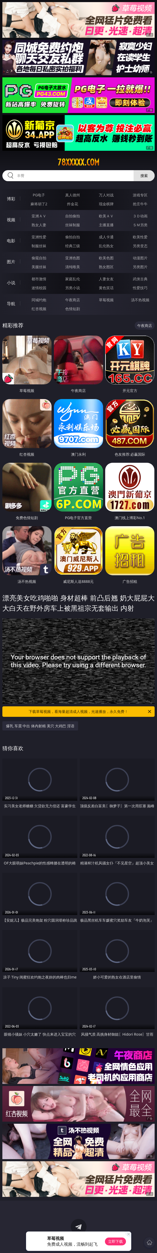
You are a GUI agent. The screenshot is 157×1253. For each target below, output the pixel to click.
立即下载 (115, 1241)
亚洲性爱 (39, 236)
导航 (11, 303)
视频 (11, 220)
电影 (11, 241)
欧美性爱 (140, 236)
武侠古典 (140, 278)
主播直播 (106, 224)
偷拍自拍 (72, 236)
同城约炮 (39, 299)
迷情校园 (39, 287)
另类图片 (140, 266)
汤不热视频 (140, 299)
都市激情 (39, 278)
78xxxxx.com (78, 162)
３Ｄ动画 (140, 215)
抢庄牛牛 (140, 203)
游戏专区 (140, 194)
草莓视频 (106, 299)
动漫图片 (140, 257)
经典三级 (72, 245)
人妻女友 (106, 278)
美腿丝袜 (39, 266)
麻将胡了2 (39, 203)
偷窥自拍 (39, 257)
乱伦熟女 (106, 245)
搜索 (144, 175)
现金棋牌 (106, 203)
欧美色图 (106, 257)
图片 (11, 262)
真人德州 (72, 194)
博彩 (11, 199)
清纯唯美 (72, 266)
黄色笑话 (106, 287)
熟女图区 (106, 266)
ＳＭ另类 (140, 224)
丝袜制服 (72, 224)
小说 (11, 283)
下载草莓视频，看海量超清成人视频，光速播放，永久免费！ (90, 711)
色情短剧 (72, 308)
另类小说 (72, 287)
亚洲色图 (72, 257)
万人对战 (106, 194)
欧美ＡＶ (106, 215)
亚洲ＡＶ (39, 215)
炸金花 (72, 203)
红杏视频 (39, 308)
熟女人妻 (39, 224)
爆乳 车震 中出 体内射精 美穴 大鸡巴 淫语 (40, 725)
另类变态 (140, 245)
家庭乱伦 (72, 278)
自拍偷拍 (72, 215)
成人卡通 (106, 236)
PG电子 (39, 194)
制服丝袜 (39, 245)
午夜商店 (72, 299)
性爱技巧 (140, 287)
